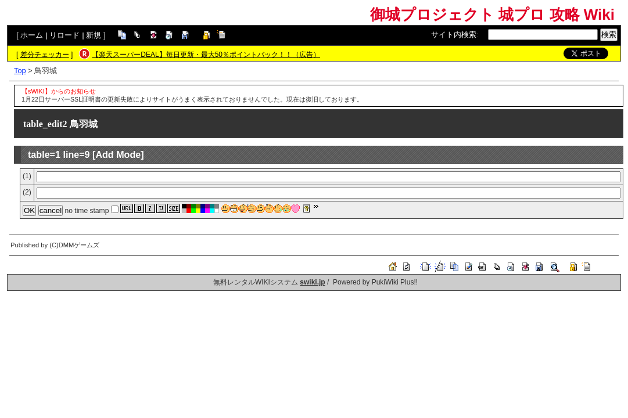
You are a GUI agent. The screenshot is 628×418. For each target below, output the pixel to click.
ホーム (31, 35)
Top (20, 70)
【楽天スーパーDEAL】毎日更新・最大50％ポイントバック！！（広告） (206, 55)
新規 (93, 35)
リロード (64, 35)
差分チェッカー (44, 55)
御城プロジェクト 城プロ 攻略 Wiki (492, 14)
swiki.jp (312, 282)
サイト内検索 (453, 34)
